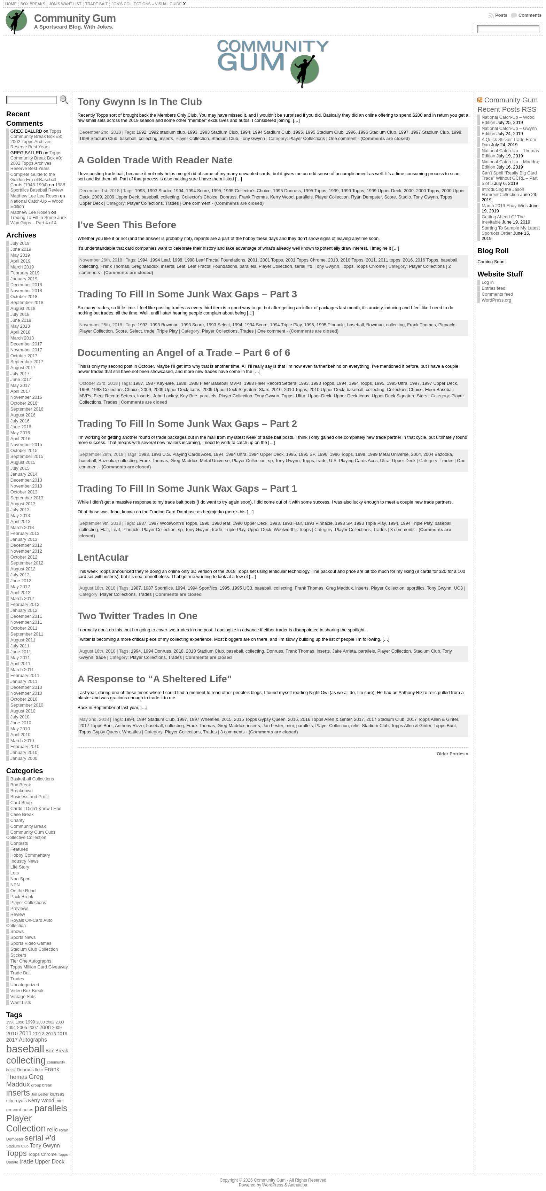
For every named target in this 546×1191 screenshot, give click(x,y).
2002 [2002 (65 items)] (50, 1022)
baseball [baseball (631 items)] (25, 1048)
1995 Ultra (397, 383)
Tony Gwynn (253, 138)
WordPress (272, 1185)
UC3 (458, 588)
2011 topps (389, 260)
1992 (141, 132)
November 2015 (26, 444)
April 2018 (20, 332)
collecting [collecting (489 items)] (26, 1060)
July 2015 (20, 468)
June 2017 (20, 379)
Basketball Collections (32, 778)
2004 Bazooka (437, 454)
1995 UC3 (242, 588)
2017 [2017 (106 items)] (12, 1040)
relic (355, 725)
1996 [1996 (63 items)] (10, 1022)
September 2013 (27, 497)
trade (149, 331)
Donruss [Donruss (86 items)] (25, 1069)
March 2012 (22, 598)
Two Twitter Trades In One (137, 615)
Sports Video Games (31, 943)
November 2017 (26, 349)
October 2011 (24, 628)
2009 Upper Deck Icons (177, 389)
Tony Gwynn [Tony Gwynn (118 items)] (45, 1146)
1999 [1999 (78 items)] (30, 1022)
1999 (333, 190)
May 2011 (20, 657)
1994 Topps (360, 383)
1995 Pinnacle (331, 324)
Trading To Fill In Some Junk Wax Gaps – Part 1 (187, 488)
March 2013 (22, 527)
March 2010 (22, 740)
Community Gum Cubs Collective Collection (30, 835)
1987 (138, 383)
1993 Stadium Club (219, 132)
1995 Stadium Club (324, 132)
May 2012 (20, 586)
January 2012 (24, 610)
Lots (14, 872)
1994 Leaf (160, 260)
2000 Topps (427, 190)
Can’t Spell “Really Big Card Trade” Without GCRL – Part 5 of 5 (510, 178)
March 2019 (22, 267)
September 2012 (27, 563)
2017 (359, 719)
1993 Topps (322, 383)
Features (19, 849)
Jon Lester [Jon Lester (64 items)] (39, 1094)
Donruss (228, 197)
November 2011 (26, 622)
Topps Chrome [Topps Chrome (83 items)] (42, 1154)
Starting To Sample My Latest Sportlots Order (511, 230)
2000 (408, 190)
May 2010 (20, 728)
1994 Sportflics (202, 588)
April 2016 (20, 438)
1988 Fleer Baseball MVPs (215, 383)
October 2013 (24, 492)
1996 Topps (341, 454)
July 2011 (20, 645)
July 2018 (20, 314)
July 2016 (20, 420)
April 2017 (20, 391)
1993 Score (192, 324)
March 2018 (22, 338)
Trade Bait (20, 972)
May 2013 (20, 515)
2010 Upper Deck (327, 389)
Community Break (28, 826)
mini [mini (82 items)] (59, 1100)
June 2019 (20, 249)
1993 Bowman (164, 324)
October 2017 (24, 355)
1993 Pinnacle (318, 523)
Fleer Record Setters (114, 395)
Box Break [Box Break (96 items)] (57, 1050)
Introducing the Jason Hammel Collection (503, 192)
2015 (227, 719)
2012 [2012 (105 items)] (39, 1033)
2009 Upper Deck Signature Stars (236, 389)
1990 (204, 523)
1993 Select (218, 324)
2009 (97, 197)
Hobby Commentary (30, 855)
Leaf (181, 266)
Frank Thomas (253, 197)
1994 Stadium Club (271, 132)
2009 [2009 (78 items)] (57, 1027)
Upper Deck (91, 203)
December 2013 (26, 480)
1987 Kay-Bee (160, 383)
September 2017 (27, 361)
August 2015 (23, 462)
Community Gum (75, 18)
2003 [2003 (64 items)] (60, 1022)
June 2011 (20, 651)
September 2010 (27, 705)
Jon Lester (273, 725)
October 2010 (24, 699)
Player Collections (28, 902)
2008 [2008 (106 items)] (45, 1027)
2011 (371, 260)
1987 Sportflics (158, 588)
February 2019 (24, 272)
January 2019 (24, 278)
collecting (148, 138)
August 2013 (23, 503)
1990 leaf (221, 523)
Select (136, 331)
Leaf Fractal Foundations (212, 266)
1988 (181, 383)
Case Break (22, 814)
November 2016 (26, 397)
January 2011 (24, 681)
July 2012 (20, 574)
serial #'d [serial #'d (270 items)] (40, 1138)
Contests (19, 843)
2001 (252, 260)
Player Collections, (146, 203)
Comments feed (497, 294)
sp (270, 460)
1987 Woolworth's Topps (173, 523)
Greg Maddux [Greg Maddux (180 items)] (25, 1080)
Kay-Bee (188, 395)
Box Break (20, 784)
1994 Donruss (157, 651)
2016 (408, 260)
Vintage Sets (23, 996)
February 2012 (24, 604)
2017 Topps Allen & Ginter (432, 719)
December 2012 (26, 545)
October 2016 (24, 403)
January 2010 (24, 752)
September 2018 (27, 302)
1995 (298, 132)
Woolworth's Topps (292, 529)
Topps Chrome (370, 266)
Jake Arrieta (344, 651)
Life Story (19, 867)
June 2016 (20, 426)
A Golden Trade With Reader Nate (155, 160)
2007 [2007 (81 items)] (33, 1027)
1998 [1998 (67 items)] (20, 1022)
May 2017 (20, 385)
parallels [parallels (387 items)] (50, 1108)
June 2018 (20, 320)
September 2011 (27, 634)
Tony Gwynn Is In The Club (140, 101)
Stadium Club (224, 138)
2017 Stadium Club (385, 719)
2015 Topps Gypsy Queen (260, 719)
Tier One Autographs (31, 961)
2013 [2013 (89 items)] (51, 1033)
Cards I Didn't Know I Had (36, 808)
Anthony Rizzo (129, 725)
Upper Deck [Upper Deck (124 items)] (49, 1161)
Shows (17, 931)
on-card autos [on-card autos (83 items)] (19, 1109)
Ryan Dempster (366, 197)
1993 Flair (292, 523)
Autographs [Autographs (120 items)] (33, 1040)
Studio (404, 197)
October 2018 (24, 296)
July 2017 (20, 373)
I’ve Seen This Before (127, 224)
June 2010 (20, 722)
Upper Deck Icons (351, 395)
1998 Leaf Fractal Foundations (215, 260)
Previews (19, 908)
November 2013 (26, 486)
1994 (245, 132)
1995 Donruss (287, 190)
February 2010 (24, 746)
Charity (17, 820)
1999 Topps (352, 190)
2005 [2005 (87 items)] (22, 1027)
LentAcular (103, 557)
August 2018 (23, 308)
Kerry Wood (282, 197)
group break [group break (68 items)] (41, 1085)
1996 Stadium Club (377, 132)
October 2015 (24, 450)
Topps (446, 197)
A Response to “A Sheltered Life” (155, 679)
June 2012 (20, 580)
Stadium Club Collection (34, 949)
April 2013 (20, 521)
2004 (416, 454)
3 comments (402, 529)
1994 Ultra (236, 454)
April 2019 (20, 261)
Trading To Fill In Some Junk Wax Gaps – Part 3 (187, 294)
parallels (304, 197)
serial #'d (303, 266)
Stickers (18, 955)
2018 (178, 651)
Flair (104, 529)
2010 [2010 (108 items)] (12, 1033)
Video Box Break (27, 990)
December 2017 (26, 344)
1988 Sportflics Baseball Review (37, 187)
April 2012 (20, 592)
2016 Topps (426, 260)
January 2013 (24, 539)
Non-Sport (20, 878)
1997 (403, 132)
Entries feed (493, 288)
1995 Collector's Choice (247, 190)
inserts (166, 138)
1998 (456, 132)
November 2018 (26, 290)
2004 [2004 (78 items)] (11, 1027)
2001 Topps (271, 260)
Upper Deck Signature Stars (399, 395)
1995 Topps (314, 190)
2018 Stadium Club (205, 651)
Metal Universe (214, 460)
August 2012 (23, 568)
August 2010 (23, 711)
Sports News (23, 937)
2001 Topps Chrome (306, 260)
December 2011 (26, 616)
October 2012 (24, 557)
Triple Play (167, 331)
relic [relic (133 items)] (52, 1129)
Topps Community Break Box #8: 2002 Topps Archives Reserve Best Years (36, 139)
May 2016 (20, 432)
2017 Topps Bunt (96, 725)
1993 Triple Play (370, 523)
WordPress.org (496, 300)
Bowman (375, 324)
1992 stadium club (167, 132)
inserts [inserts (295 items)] (18, 1092)
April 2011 (20, 663)
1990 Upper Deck (250, 523)
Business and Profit (29, 796)
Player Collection (192, 138)
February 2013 (24, 533)
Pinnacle (446, 324)
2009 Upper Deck (121, 197)
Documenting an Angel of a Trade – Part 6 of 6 (184, 352)
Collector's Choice (200, 197)
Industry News (24, 861)
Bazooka (107, 460)
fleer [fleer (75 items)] (39, 1069)
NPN (15, 884)
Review (17, 914)
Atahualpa (297, 1185)
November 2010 (26, 693)
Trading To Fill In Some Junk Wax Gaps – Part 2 (187, 423)
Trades (17, 978)
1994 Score (197, 190)
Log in (488, 282)
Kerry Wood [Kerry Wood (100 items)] (41, 1100)
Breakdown (21, 790)
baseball (128, 138)
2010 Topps (352, 260)
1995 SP (306, 454)
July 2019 (20, 243)
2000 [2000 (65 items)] (40, 1022)
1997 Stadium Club (430, 132)
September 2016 (27, 409)
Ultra (300, 395)
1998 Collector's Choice (115, 389)
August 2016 (23, 415)
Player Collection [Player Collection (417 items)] (26, 1123)
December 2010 (26, 687)
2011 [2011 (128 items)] (25, 1033)
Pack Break (21, 896)
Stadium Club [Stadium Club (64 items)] (17, 1146)
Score (390, 197)
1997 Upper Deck (439, 383)
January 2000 (24, 758)
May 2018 (20, 326)
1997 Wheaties (204, 719)
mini (290, 725)
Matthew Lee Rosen (30, 212)
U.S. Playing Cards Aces (353, 460)
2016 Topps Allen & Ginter (326, 719)
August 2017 (23, 367)
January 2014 (24, 474)
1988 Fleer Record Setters (270, 383)
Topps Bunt (445, 725)
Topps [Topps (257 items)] (16, 1153)
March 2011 (22, 669)
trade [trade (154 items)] (27, 1161)
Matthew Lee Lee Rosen (34, 195)
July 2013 (20, 509)
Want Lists (20, 1002)
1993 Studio (159, 190)
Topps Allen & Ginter (411, 725)
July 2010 (20, 716)
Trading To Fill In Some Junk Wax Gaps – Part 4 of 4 (38, 220)
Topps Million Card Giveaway (39, 967)
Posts (501, 15)
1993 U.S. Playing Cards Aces (181, 454)
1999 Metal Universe (388, 454)
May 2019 (20, 255)
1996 (351, 132)
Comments (529, 15)
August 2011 (23, 640)
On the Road (23, 890)
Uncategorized (24, 984)
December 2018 (26, 284)
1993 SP (343, 523)
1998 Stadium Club (98, 138)
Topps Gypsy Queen (99, 731)
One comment (343, 138)
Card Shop (21, 802)
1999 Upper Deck (384, 190)
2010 (333, 260)
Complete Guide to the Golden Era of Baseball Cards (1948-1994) (33, 179)
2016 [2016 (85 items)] (62, 1033)
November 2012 (26, 551)
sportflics (415, 588)
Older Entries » (452, 753)
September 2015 (27, 456)
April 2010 (20, 734)
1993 (192, 132)
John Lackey (165, 395)
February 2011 (24, 675)
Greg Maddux (145, 266)
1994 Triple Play (286, 324)
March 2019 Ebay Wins (505, 205)
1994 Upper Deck (266, 454)
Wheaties (131, 731)
